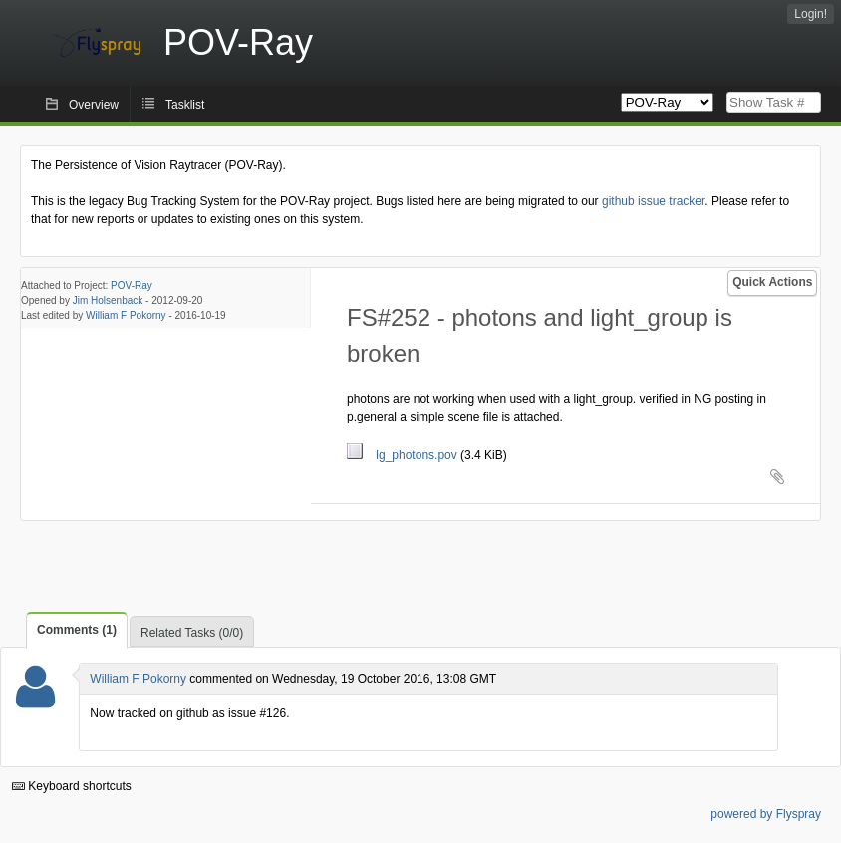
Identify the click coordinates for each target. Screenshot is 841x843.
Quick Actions (772, 282)
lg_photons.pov (403, 455)
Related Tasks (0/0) (191, 633)
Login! (810, 14)
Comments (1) (77, 630)
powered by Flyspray (765, 814)
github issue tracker (653, 201)
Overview (94, 105)
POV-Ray (131, 285)
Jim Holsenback (108, 300)
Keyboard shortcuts (72, 786)
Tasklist (184, 105)
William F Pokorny (126, 315)
